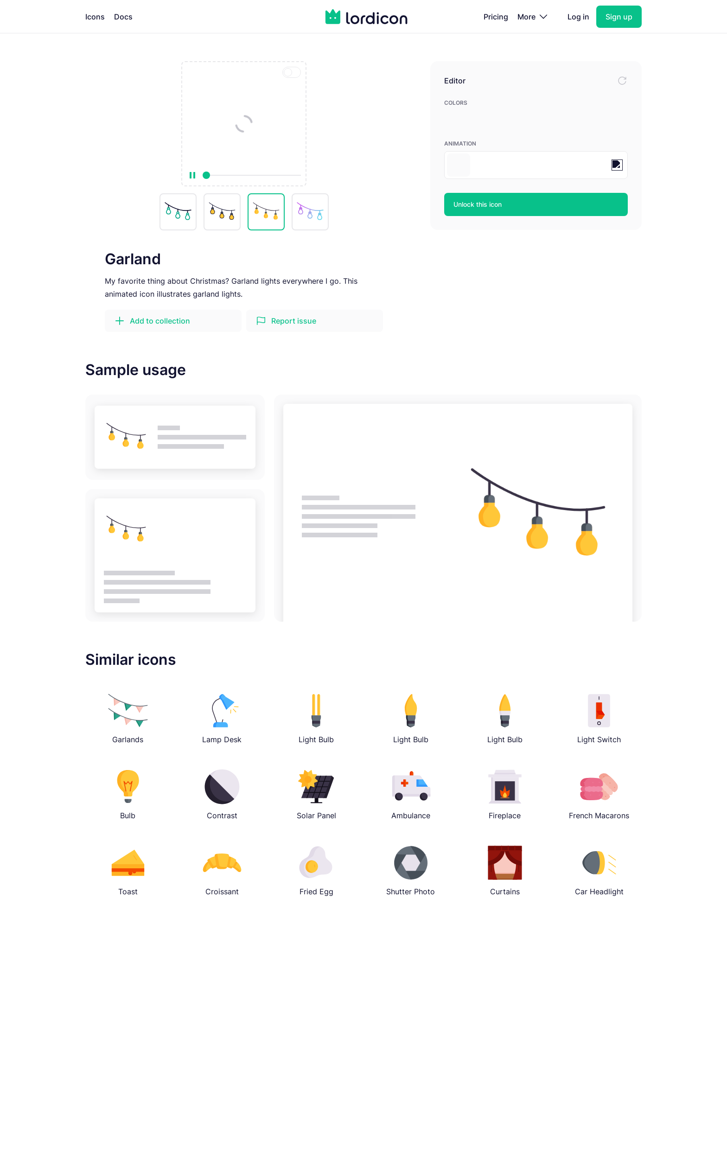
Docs (123, 16)
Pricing (496, 16)
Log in (578, 16)
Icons (95, 16)
